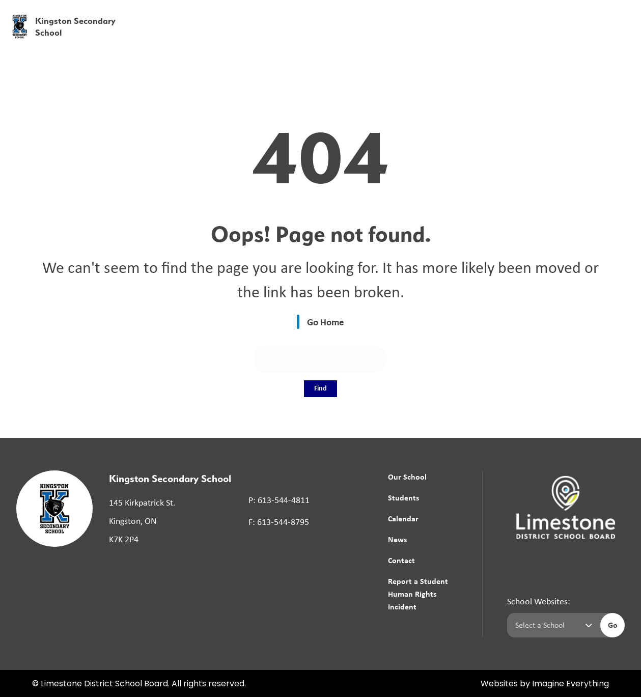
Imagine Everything (570, 684)
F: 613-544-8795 (278, 522)
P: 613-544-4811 (279, 500)
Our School (407, 476)
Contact (401, 560)
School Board (406, 15)
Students (403, 497)
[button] (473, 15)
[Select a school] (551, 625)
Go (613, 624)
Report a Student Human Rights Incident (418, 593)
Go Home (325, 321)
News (534, 37)
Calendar (403, 518)
